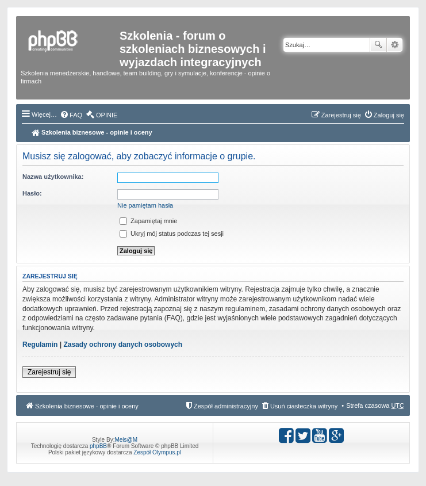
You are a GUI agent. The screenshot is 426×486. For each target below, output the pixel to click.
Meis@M (125, 440)
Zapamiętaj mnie (148, 220)
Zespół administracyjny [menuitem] (226, 406)
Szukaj (378, 45)
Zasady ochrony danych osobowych (122, 344)
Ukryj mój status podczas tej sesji (172, 233)
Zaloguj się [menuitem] (389, 115)
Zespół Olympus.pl (157, 452)
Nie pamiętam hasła (145, 205)
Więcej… (44, 114)
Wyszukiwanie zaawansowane (394, 45)
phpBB (98, 446)
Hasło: (32, 193)
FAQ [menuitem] (76, 115)
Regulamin (39, 344)
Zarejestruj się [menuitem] (341, 115)
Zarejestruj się (49, 372)
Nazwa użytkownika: (52, 176)
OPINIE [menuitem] (106, 115)
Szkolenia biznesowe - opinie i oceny (92, 132)
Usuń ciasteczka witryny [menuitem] (303, 406)
